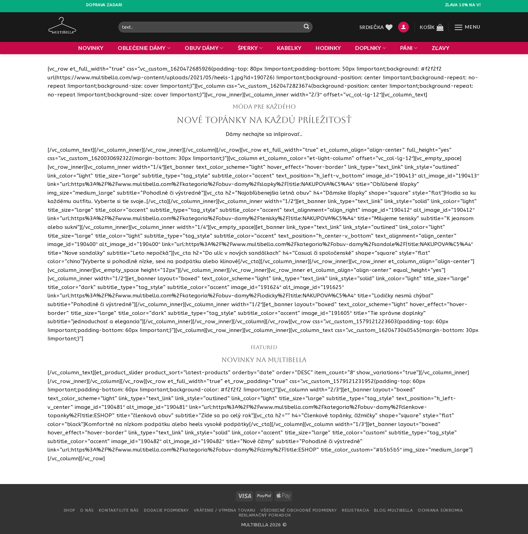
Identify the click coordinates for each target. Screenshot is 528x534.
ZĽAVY (441, 48)
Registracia (355, 510)
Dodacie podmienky (166, 510)
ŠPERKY (250, 48)
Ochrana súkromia (440, 510)
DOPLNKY (370, 48)
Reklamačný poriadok (265, 515)
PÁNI (408, 48)
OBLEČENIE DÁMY (144, 48)
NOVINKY (90, 48)
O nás (87, 510)
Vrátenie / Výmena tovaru (225, 510)
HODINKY (328, 48)
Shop (69, 510)
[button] (403, 27)
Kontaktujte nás (119, 510)
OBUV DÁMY (204, 48)
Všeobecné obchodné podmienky (299, 510)
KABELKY (289, 48)
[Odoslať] (306, 27)
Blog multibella (393, 510)
